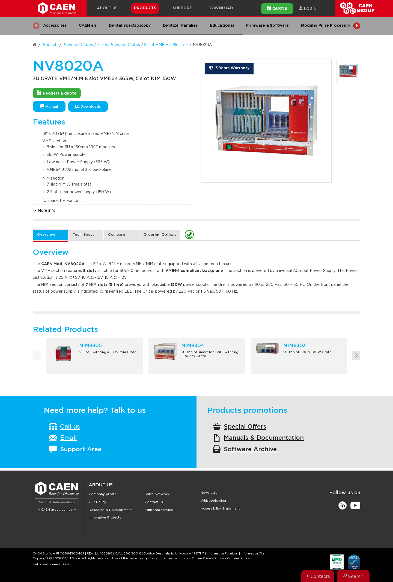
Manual (49, 106)
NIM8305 (90, 345)
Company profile (103, 494)
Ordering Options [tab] (160, 235)
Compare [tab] (116, 235)
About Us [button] (107, 8)
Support (182, 8)
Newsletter (210, 492)
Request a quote (56, 92)
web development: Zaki (51, 564)
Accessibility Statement (220, 508)
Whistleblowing (213, 500)
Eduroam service (159, 509)
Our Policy (97, 502)
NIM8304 (192, 345)
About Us (101, 485)
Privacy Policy (213, 558)
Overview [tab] (46, 235)
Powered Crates (77, 45)
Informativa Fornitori (222, 553)
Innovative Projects (105, 517)
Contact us (154, 502)
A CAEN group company (57, 509)
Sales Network (157, 494)
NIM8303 (294, 345)
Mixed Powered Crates (118, 45)
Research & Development (110, 509)
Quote (277, 8)
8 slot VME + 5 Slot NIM (166, 45)
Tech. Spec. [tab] (83, 235)
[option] (266, 120)
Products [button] (145, 8)
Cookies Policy (238, 558)
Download (221, 8)
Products (49, 45)
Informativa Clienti (254, 553)
